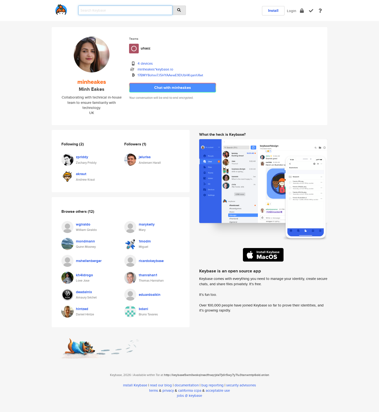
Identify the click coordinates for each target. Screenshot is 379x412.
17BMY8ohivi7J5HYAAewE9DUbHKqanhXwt (170, 75)
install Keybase (135, 385)
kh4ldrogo (84, 275)
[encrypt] (302, 11)
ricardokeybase (151, 260)
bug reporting (212, 385)
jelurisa (145, 157)
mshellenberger (89, 260)
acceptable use (218, 390)
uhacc (145, 48)
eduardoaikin (149, 294)
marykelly (147, 224)
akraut (81, 174)
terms (153, 390)
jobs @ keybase (189, 395)
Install (273, 10)
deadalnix (84, 292)
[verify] (311, 11)
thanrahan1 (148, 275)
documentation (187, 385)
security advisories (241, 385)
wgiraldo (83, 224)
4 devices (145, 63)
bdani (143, 309)
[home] (61, 8)
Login (291, 10)
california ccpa (189, 390)
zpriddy (82, 157)
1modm (145, 241)
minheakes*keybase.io (155, 69)
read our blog (161, 385)
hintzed (82, 309)
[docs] (320, 11)
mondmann (85, 241)
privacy (168, 390)
